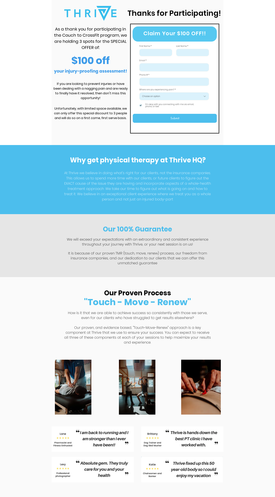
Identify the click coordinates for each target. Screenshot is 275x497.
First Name (144, 46)
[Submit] (175, 118)
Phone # (143, 75)
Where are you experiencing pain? (156, 90)
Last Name (181, 46)
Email (142, 60)
